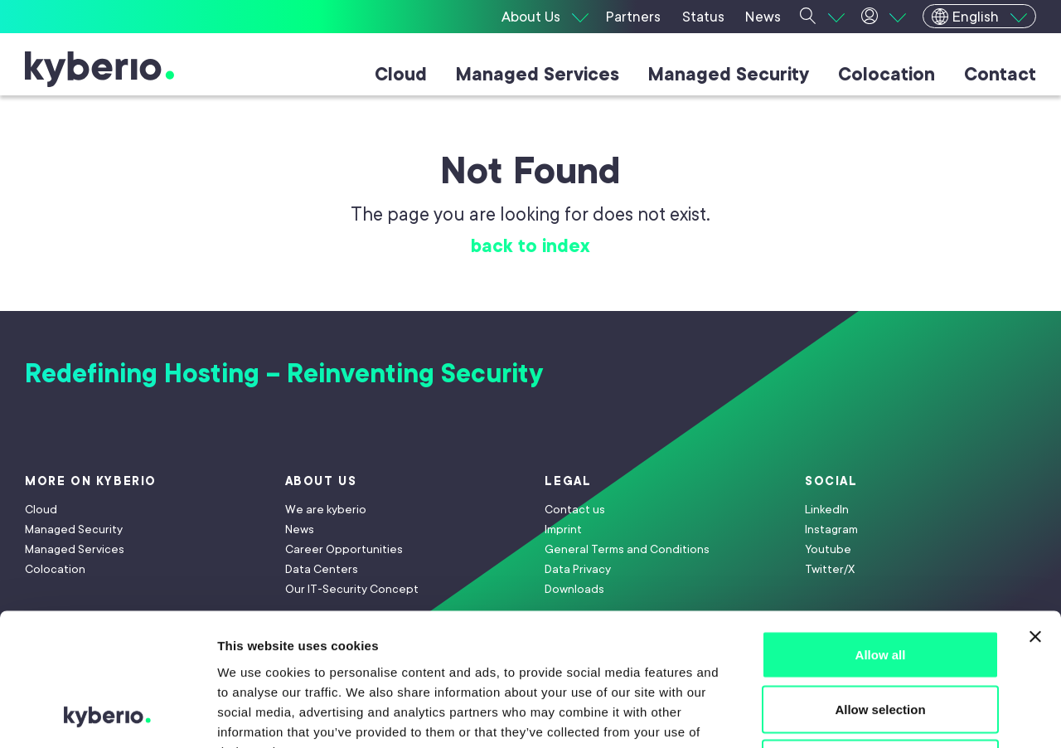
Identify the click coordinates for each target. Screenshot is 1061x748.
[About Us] (545, 16)
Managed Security (728, 74)
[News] (763, 16)
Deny (880, 639)
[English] (979, 16)
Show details (869, 715)
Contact (1000, 74)
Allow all (880, 530)
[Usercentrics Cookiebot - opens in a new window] (107, 715)
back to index (530, 246)
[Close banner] (1035, 512)
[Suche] (822, 16)
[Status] (705, 16)
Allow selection (880, 585)
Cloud (401, 74)
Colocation (886, 74)
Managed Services (537, 74)
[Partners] (635, 16)
